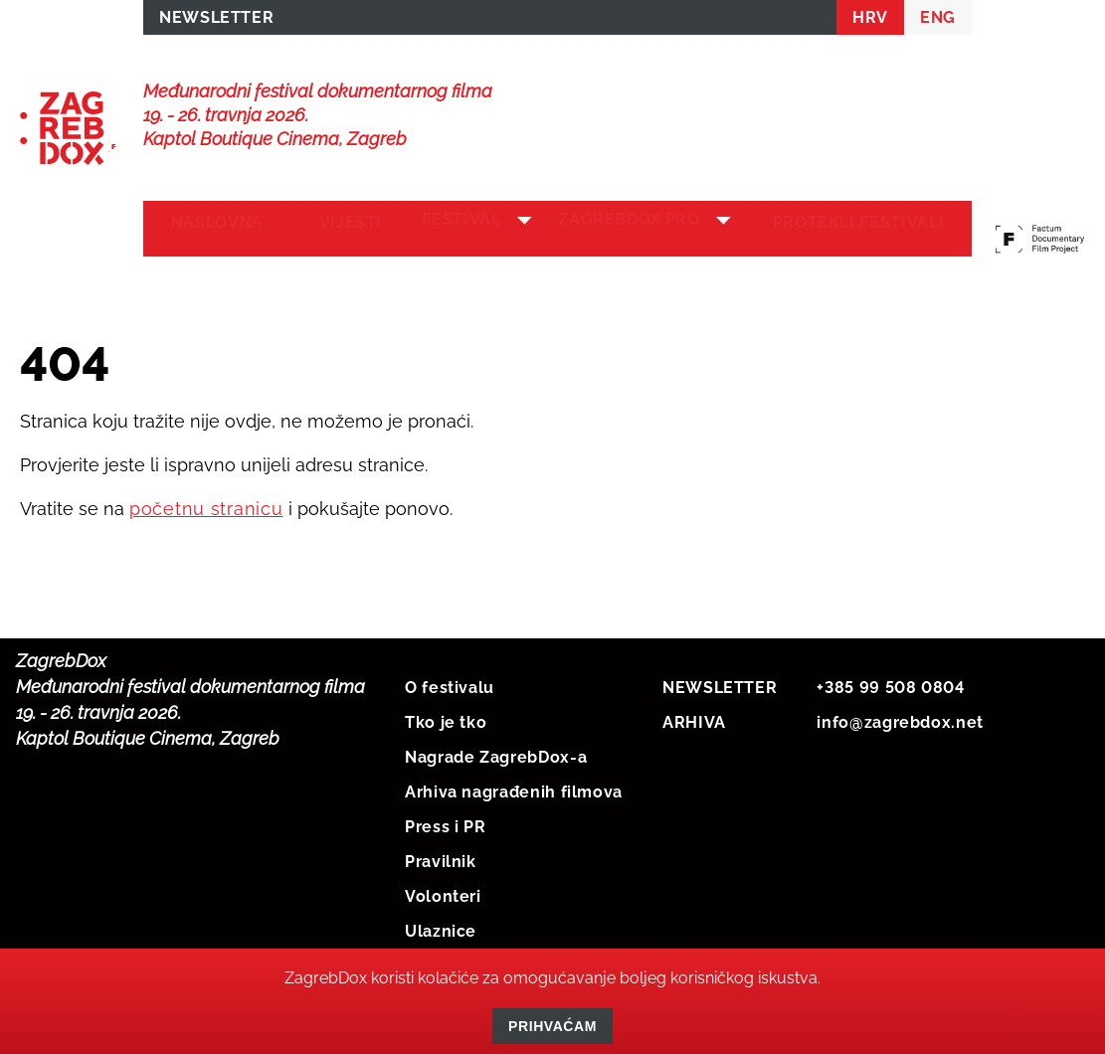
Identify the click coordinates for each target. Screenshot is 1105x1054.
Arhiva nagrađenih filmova (514, 788)
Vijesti (331, 230)
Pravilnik (440, 857)
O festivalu (449, 683)
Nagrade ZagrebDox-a (496, 753)
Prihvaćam (552, 1026)
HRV (870, 21)
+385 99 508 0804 (890, 683)
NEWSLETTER (216, 21)
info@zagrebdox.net (900, 718)
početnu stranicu (206, 504)
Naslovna (211, 230)
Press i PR (445, 822)
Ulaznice (440, 927)
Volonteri (443, 892)
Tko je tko (445, 718)
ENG (938, 21)
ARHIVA (694, 718)
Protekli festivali (865, 230)
